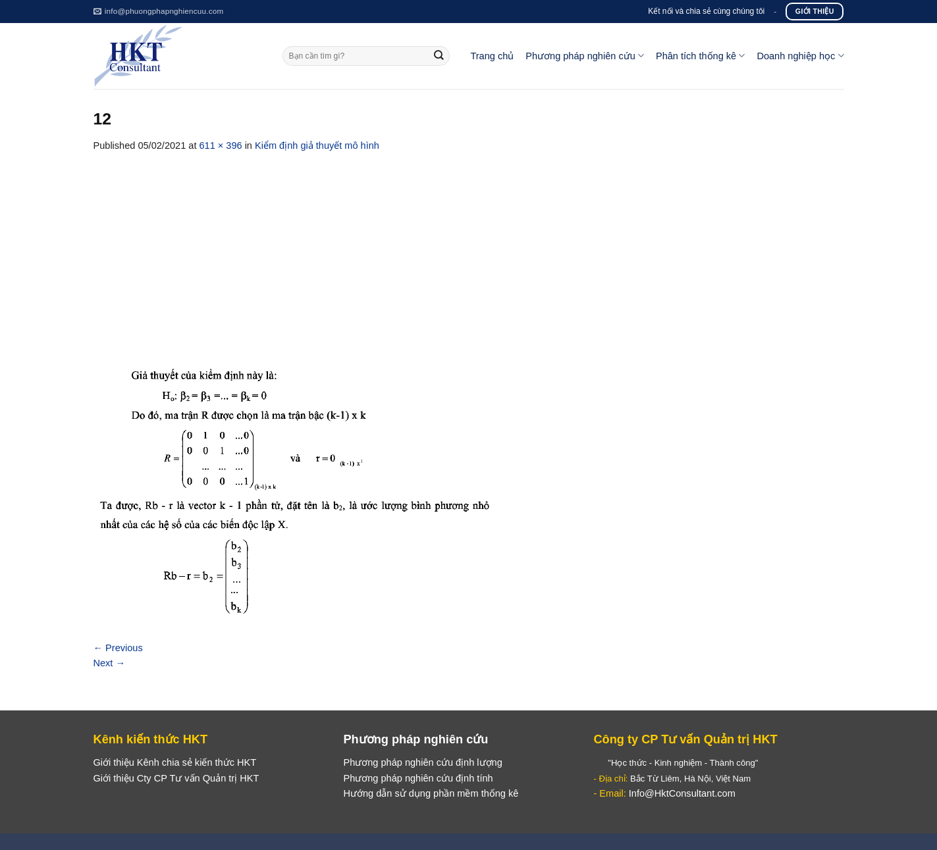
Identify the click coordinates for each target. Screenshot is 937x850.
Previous (118, 648)
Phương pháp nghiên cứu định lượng (422, 762)
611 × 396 (220, 145)
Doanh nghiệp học (800, 55)
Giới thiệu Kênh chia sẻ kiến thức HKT (175, 762)
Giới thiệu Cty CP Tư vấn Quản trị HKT (176, 778)
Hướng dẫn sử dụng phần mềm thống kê (430, 793)
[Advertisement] (469, 252)
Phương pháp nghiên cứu (584, 55)
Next (110, 663)
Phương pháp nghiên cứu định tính (418, 778)
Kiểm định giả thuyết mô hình (317, 145)
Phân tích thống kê (700, 55)
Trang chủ (492, 56)
